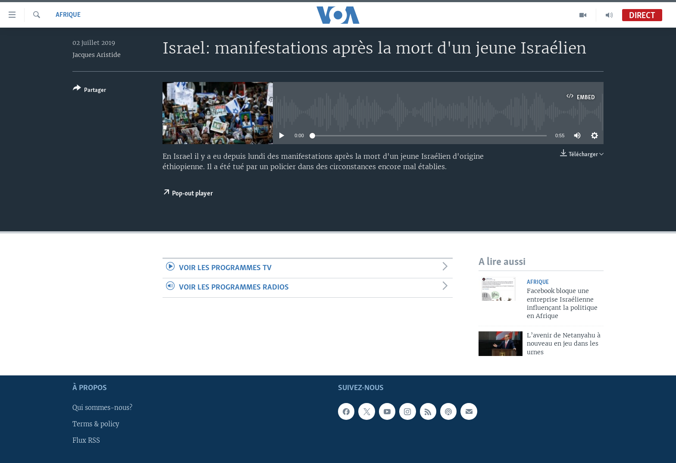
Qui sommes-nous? (102, 408)
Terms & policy (95, 424)
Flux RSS (86, 441)
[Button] (89, 91)
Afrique (68, 15)
